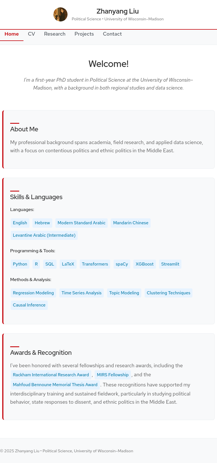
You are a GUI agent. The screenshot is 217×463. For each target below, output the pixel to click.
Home (12, 34)
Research (55, 34)
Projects (84, 34)
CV (31, 34)
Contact (112, 34)
